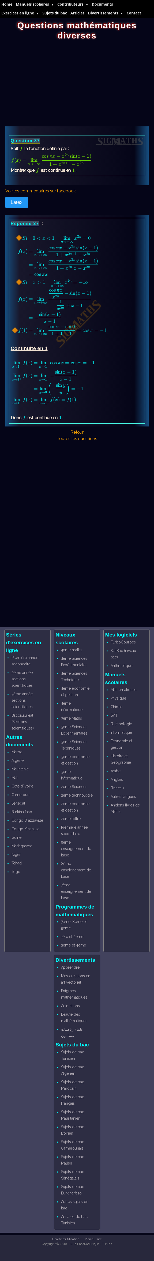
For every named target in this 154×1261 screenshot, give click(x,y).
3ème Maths (71, 718)
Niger (16, 854)
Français (118, 788)
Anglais (117, 779)
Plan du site (93, 1239)
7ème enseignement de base (76, 891)
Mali (15, 777)
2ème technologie (77, 795)
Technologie (121, 724)
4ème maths (71, 650)
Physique (118, 698)
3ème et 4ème (73, 945)
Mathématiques (124, 690)
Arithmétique (121, 666)
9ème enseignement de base (76, 848)
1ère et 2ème (72, 936)
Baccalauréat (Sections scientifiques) (23, 721)
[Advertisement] (77, 81)
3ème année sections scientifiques (22, 700)
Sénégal (18, 803)
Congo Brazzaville (27, 820)
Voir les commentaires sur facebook (40, 190)
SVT (114, 715)
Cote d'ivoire (22, 786)
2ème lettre (71, 819)
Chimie (117, 707)
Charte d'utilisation (65, 1239)
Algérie (18, 760)
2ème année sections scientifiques (22, 679)
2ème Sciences (74, 787)
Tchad (17, 863)
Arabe (116, 771)
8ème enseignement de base (76, 870)
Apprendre (70, 967)
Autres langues (123, 796)
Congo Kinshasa (25, 829)
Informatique (121, 732)
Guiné (17, 837)
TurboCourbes (123, 642)
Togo (16, 872)
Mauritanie (20, 769)
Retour (77, 432)
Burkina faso (22, 812)
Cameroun (21, 795)
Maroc (17, 752)
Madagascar (22, 846)
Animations (70, 1006)
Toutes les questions (77, 438)
